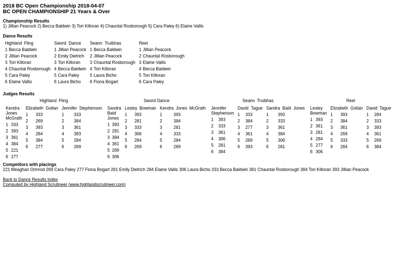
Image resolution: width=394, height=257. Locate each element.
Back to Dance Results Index (30, 179)
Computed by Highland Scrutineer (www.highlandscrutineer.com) (64, 184)
